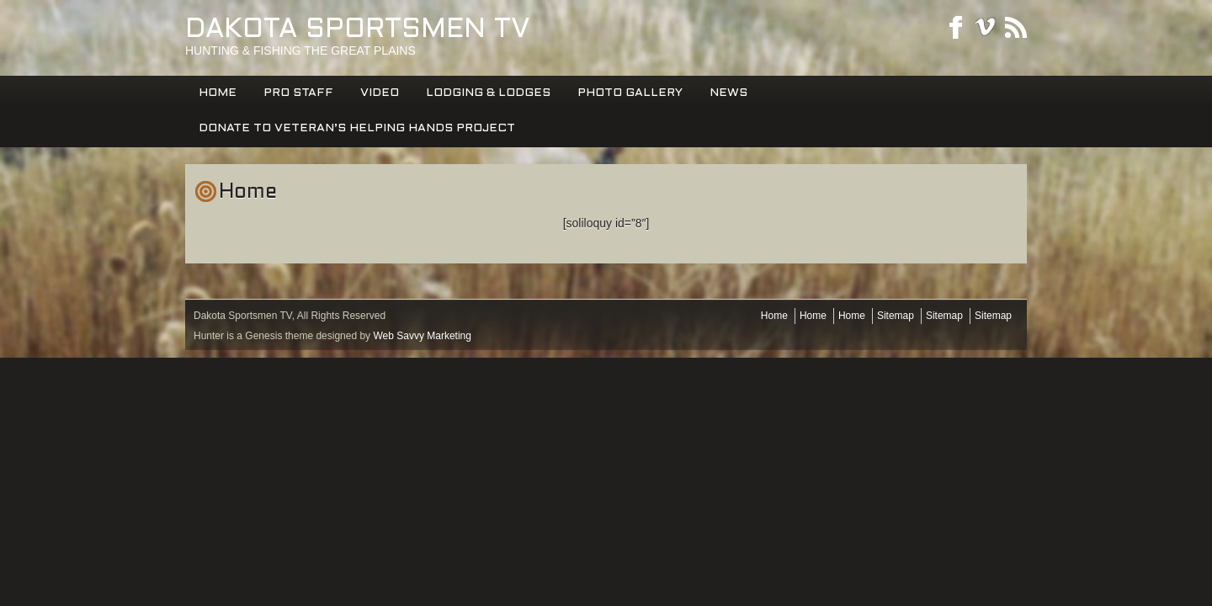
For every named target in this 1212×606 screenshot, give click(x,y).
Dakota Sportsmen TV (357, 30)
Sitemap (895, 316)
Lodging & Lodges (488, 93)
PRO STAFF (298, 93)
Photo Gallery (630, 93)
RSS (1016, 27)
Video (379, 93)
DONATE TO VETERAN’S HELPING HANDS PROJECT (357, 128)
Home (218, 93)
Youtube (986, 27)
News (728, 93)
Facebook (955, 27)
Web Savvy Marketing (422, 336)
